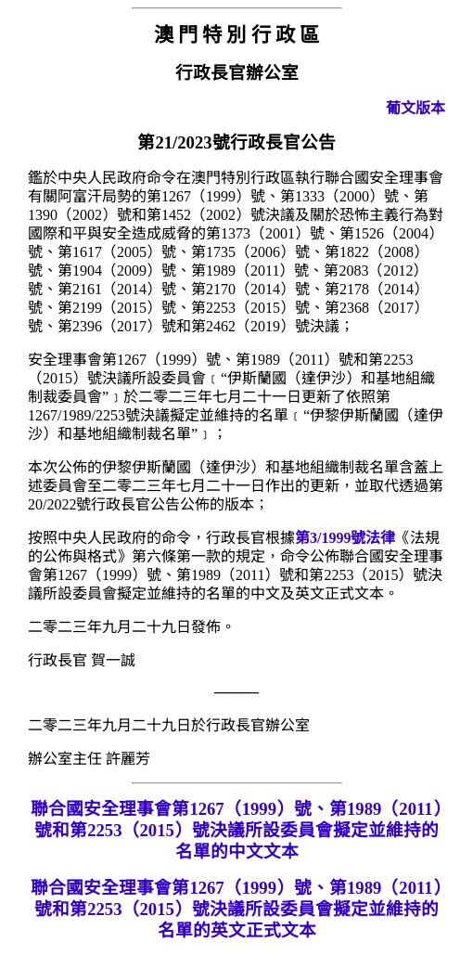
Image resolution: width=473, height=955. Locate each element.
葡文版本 (415, 108)
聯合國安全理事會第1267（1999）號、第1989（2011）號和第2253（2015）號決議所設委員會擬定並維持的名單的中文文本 (236, 830)
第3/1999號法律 (345, 538)
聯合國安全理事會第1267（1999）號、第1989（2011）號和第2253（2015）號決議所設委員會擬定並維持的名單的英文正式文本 (236, 909)
